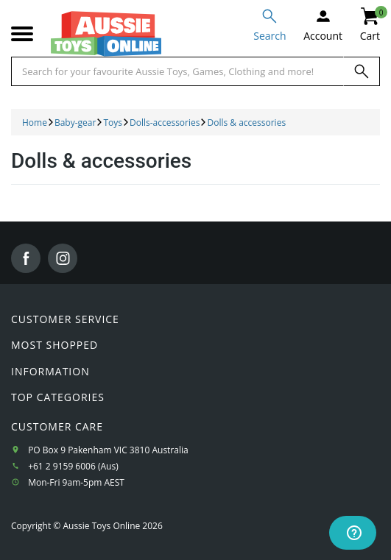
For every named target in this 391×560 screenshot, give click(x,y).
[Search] (361, 71)
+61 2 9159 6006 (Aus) (73, 466)
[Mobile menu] (22, 34)
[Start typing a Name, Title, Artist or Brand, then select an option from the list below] (177, 71)
